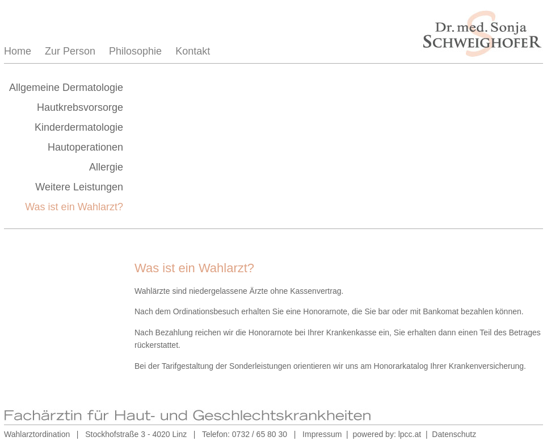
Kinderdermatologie (79, 127)
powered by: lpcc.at (387, 434)
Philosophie (135, 51)
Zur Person (70, 51)
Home (17, 51)
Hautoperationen (85, 147)
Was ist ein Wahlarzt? (74, 207)
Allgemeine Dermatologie (66, 87)
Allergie (106, 167)
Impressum (322, 434)
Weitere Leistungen (79, 187)
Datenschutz (454, 434)
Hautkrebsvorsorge (80, 107)
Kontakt (192, 51)
